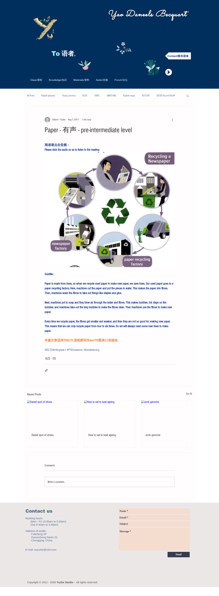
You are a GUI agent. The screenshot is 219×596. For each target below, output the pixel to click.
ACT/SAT (146, 95)
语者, (69, 54)
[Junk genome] (166, 414)
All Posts (30, 95)
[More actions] (172, 120)
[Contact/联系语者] (178, 55)
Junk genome (152, 435)
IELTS (85, 95)
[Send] (179, 554)
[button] (187, 95)
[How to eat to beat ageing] (109, 414)
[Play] (168, 72)
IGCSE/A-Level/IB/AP (166, 95)
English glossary (48, 95)
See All (189, 393)
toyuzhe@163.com (45, 549)
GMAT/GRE (111, 95)
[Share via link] (46, 370)
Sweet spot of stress (42, 435)
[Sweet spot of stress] (52, 414)
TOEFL (97, 95)
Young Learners (69, 95)
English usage (129, 95)
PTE (54, 358)
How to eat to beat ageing (102, 435)
